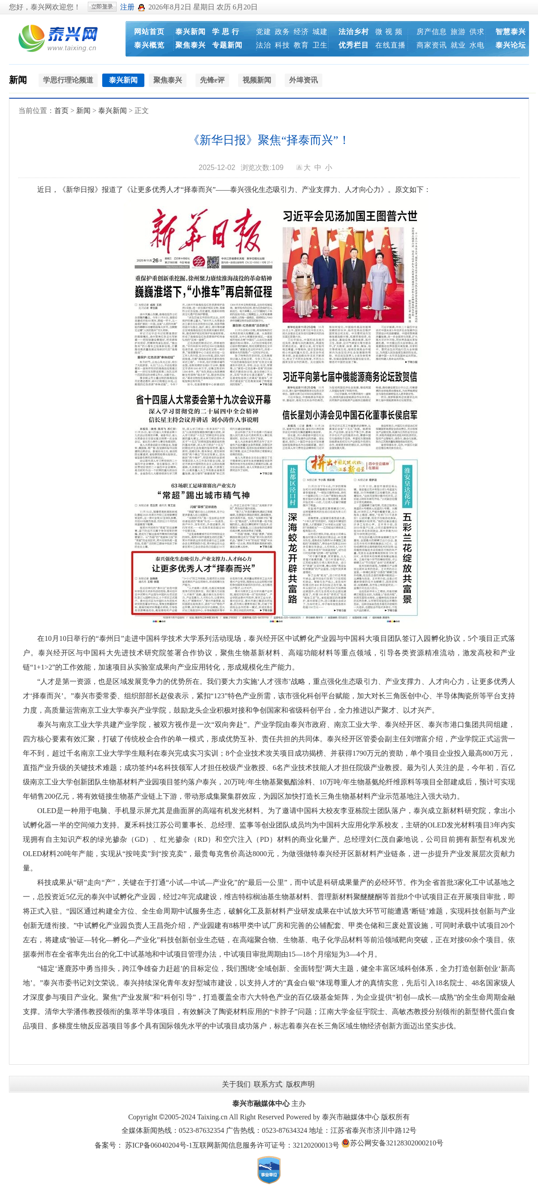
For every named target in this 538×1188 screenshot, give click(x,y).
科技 (282, 45)
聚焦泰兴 (190, 45)
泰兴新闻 (190, 31)
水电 (477, 45)
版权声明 (300, 1084)
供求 (477, 31)
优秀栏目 (353, 45)
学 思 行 (225, 31)
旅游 (458, 31)
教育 (301, 45)
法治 (263, 45)
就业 (458, 45)
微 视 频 (389, 31)
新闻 (18, 80)
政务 (282, 31)
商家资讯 (432, 45)
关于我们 (236, 1084)
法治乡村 (353, 31)
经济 (301, 31)
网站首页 (149, 31)
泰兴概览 (149, 45)
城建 (320, 31)
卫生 (320, 45)
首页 (61, 110)
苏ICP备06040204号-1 (158, 1145)
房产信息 (432, 31)
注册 (127, 7)
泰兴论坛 (510, 45)
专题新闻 (227, 45)
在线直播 (390, 45)
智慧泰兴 (510, 31)
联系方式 (268, 1084)
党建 (263, 31)
